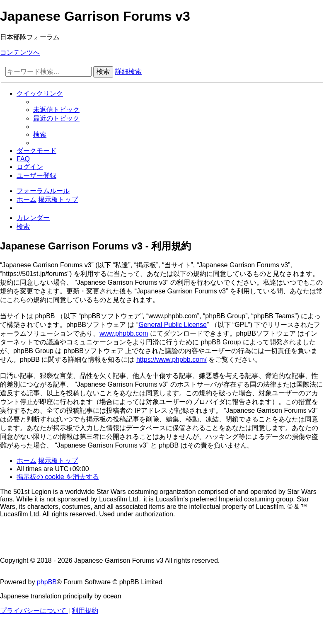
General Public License (172, 324)
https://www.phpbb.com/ (171, 359)
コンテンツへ (20, 52)
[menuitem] (56, 109)
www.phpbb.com (123, 333)
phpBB (47, 582)
